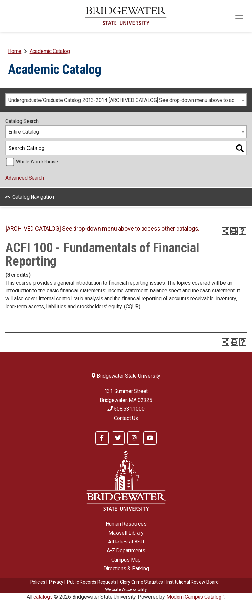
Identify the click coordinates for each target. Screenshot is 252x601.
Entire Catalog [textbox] (23, 132)
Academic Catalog (50, 51)
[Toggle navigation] (239, 16)
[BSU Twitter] (118, 438)
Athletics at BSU (126, 542)
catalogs (42, 597)
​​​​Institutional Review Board (192, 582)
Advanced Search (24, 178)
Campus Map (126, 560)
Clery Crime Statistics (141, 582)
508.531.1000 (125, 409)
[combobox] (126, 99)
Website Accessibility (126, 589)
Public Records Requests (91, 582)
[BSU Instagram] (133, 438)
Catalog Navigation (33, 197)
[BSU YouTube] (150, 438)
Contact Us (126, 418)
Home (14, 51)
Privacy (56, 582)
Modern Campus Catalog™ (195, 597)
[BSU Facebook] (102, 438)
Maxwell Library (126, 533)
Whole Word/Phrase (37, 162)
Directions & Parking (126, 569)
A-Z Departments (126, 550)
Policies (37, 582)
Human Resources (126, 524)
